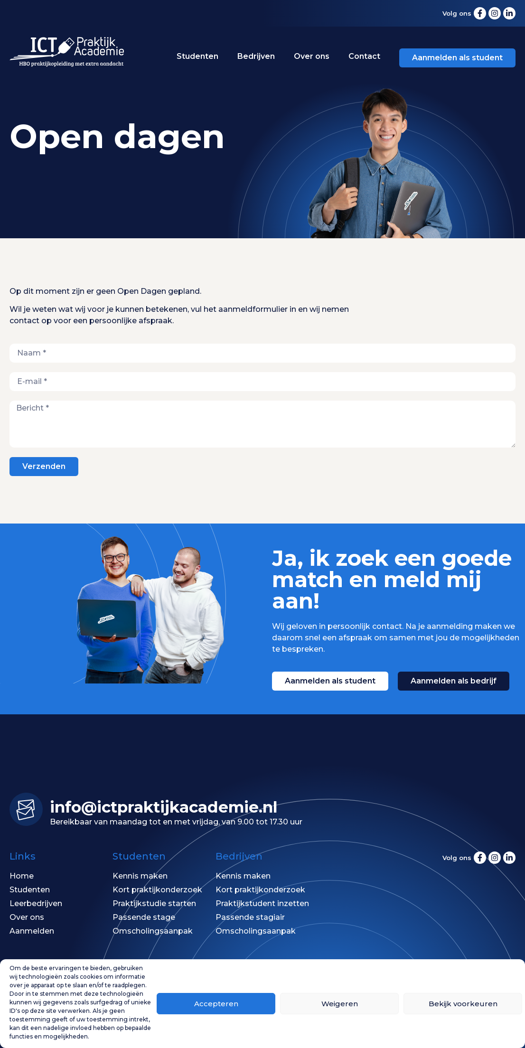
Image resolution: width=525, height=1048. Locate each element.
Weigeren (339, 1003)
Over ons (311, 56)
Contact (364, 56)
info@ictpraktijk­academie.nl (164, 806)
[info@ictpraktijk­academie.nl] (26, 809)
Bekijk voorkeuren (463, 1003)
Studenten (197, 56)
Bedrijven (256, 56)
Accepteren (216, 1003)
